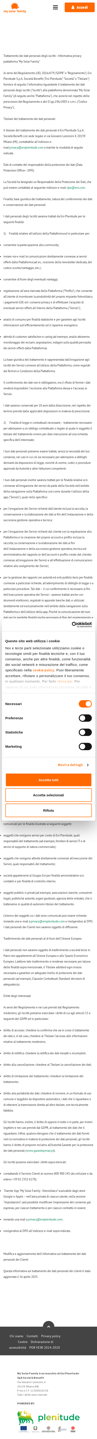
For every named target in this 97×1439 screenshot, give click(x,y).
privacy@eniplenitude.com (26, 147)
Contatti (32, 1336)
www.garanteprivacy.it (40, 1150)
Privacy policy (51, 1336)
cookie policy (43, 670)
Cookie (23, 1342)
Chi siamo (16, 1336)
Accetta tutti (48, 780)
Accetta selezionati (48, 795)
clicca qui (64, 681)
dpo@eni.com (76, 187)
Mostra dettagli (70, 765)
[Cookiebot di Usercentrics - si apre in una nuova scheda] (72, 625)
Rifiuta (48, 810)
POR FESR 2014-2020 (44, 1347)
